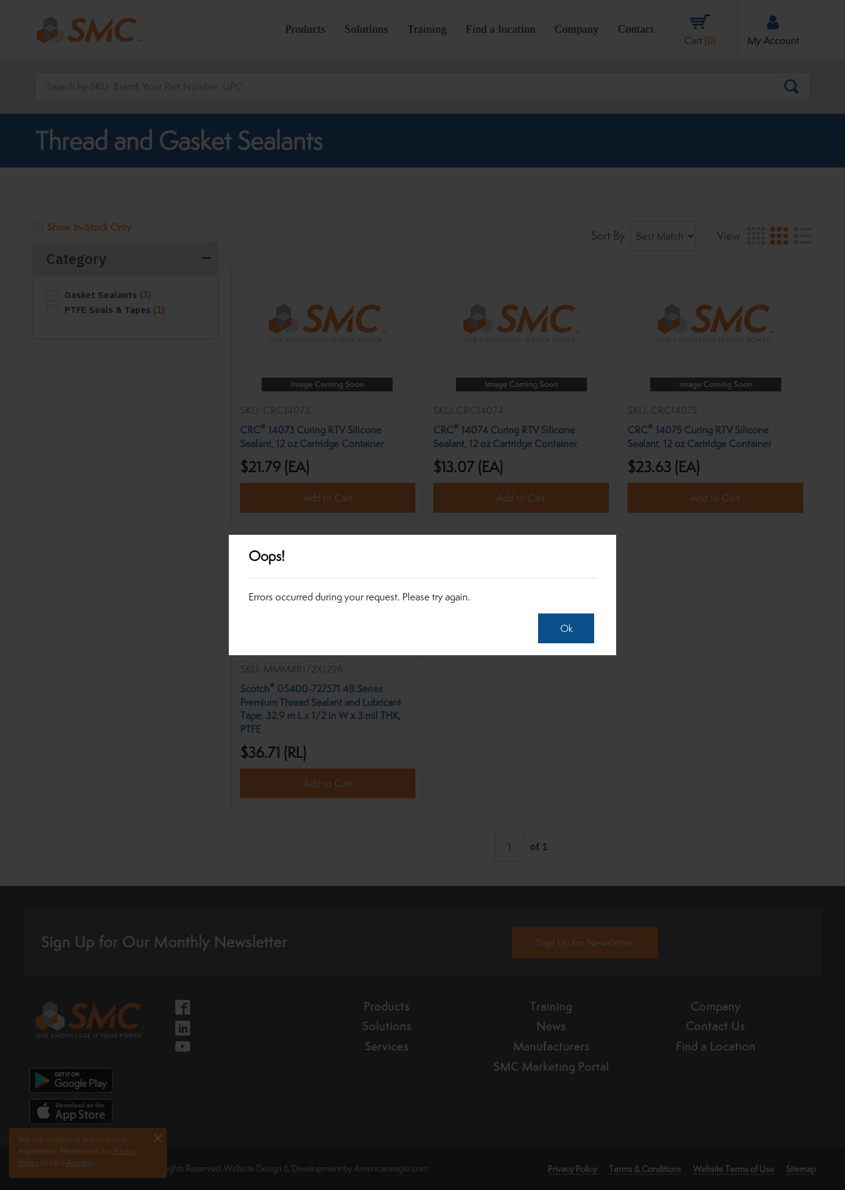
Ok (564, 628)
